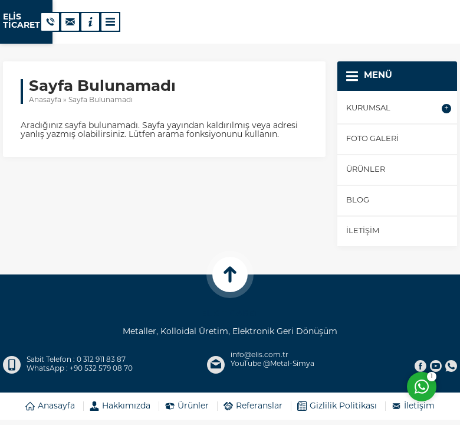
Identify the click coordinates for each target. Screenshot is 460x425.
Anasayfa (45, 100)
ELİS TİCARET (32, 22)
